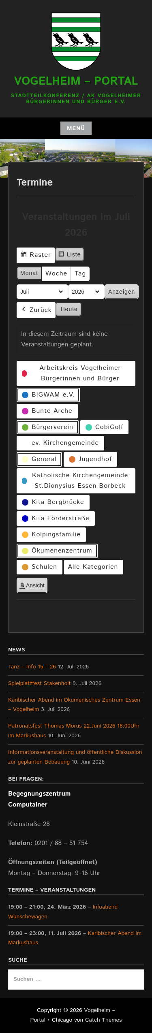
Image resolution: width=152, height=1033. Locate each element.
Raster (35, 256)
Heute (69, 309)
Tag (80, 273)
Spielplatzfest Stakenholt (39, 683)
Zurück (36, 310)
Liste (69, 256)
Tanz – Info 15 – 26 (32, 667)
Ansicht (33, 587)
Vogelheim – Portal (76, 81)
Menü (76, 128)
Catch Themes (103, 1020)
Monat (29, 273)
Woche (56, 273)
